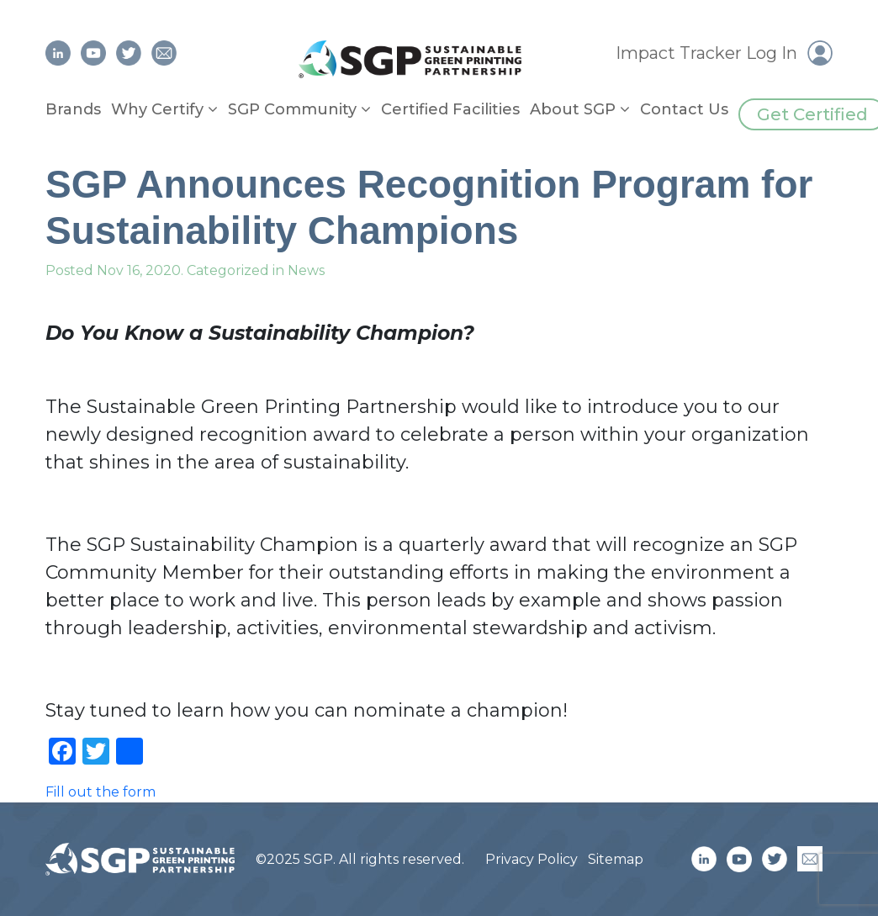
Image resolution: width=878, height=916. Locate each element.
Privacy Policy (531, 859)
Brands (73, 109)
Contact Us (684, 109)
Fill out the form (100, 792)
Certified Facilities (450, 109)
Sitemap (615, 859)
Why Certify (157, 109)
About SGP (573, 109)
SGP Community (292, 109)
